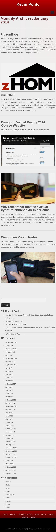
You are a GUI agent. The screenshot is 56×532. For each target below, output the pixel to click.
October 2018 (10, 352)
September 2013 (11, 457)
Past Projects (10, 495)
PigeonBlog (9, 34)
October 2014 (10, 435)
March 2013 (9, 464)
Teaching (25, 517)
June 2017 (9, 371)
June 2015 (9, 416)
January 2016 (10, 403)
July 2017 (8, 368)
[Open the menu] (52, 12)
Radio (7, 504)
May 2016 (8, 390)
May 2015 (8, 419)
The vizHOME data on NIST (16, 325)
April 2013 (9, 461)
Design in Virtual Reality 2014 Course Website (23, 124)
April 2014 (9, 438)
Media (7, 485)
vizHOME (8, 95)
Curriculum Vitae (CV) (25, 514)
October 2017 (10, 362)
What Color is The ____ (15, 334)
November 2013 (11, 451)
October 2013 (10, 454)
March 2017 (9, 381)
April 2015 (9, 422)
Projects (8, 501)
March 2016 (9, 397)
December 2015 (11, 406)
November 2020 (11, 342)
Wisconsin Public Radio (19, 237)
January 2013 (10, 470)
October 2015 (10, 409)
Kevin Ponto (28, 4)
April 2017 (9, 378)
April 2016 (9, 393)
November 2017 (11, 358)
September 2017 (11, 365)
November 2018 (11, 349)
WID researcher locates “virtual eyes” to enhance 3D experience (25, 208)
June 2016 (9, 387)
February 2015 (10, 429)
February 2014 (10, 441)
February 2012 (10, 473)
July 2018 (8, 355)
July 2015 (8, 413)
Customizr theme (45, 529)
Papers (7, 491)
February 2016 (10, 400)
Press (7, 498)
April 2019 (9, 346)
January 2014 (10, 445)
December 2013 (11, 448)
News (7, 488)
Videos (7, 507)
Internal (8, 482)
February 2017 (10, 384)
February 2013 (10, 467)
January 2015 (10, 432)
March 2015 (9, 425)
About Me (13, 514)
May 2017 (8, 374)
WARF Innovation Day (14, 321)
